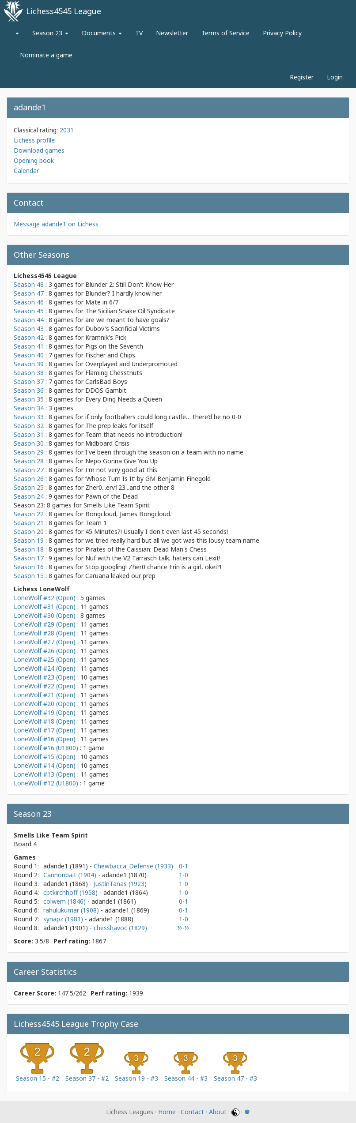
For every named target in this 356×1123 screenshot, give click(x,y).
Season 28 (29, 461)
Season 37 (29, 381)
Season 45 (29, 311)
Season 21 (29, 522)
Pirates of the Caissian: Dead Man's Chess (146, 549)
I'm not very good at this (121, 470)
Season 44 (29, 319)
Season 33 (29, 417)
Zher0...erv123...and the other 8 (129, 487)
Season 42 (29, 337)
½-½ (183, 928)
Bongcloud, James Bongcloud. (128, 514)
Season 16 (29, 567)
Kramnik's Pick (105, 337)
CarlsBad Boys (106, 381)
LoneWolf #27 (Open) (45, 642)
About (218, 1112)
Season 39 (29, 364)
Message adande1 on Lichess (56, 224)
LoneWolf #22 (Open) (45, 686)
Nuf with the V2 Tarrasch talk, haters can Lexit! (152, 558)
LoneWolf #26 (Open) (45, 650)
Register (302, 77)
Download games (39, 150)
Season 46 (29, 302)
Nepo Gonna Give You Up (121, 461)
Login (335, 77)
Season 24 (29, 496)
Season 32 (29, 425)
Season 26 (29, 478)
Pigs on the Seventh (114, 346)
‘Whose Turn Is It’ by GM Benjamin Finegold (148, 478)
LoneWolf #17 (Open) (45, 730)
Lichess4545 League (63, 11)
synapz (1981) (64, 919)
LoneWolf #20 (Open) (45, 703)
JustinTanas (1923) (120, 883)
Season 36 (29, 390)
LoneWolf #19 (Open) (45, 712)
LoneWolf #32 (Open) (45, 597)
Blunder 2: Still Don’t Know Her (129, 284)
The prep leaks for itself (119, 425)
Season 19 (29, 540)
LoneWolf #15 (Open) (45, 756)
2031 (67, 130)
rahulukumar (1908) (72, 910)
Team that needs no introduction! (133, 434)
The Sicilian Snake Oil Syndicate (130, 311)
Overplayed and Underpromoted (131, 364)
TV (139, 33)
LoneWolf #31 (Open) (45, 606)
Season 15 (29, 575)
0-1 (183, 866)
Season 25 (29, 487)
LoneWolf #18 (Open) (45, 721)
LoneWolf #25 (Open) (45, 659)
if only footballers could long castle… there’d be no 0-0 (163, 417)
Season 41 (29, 346)
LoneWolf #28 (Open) (45, 633)
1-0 (183, 875)
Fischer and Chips (110, 355)
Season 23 (50, 33)
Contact (192, 1112)
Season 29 (29, 452)
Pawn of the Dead (111, 496)
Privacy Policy (282, 33)
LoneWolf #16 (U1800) (46, 748)
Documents (102, 33)
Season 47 (29, 293)
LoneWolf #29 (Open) (45, 624)
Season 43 (29, 328)
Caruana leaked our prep (120, 575)
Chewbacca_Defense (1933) (133, 866)
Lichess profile (34, 140)
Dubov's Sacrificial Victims (122, 328)
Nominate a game (46, 55)
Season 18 (29, 549)
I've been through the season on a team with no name (164, 452)
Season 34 (29, 408)
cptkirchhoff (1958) (71, 892)
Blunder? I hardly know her (123, 293)
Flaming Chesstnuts (113, 372)
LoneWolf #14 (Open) (45, 765)
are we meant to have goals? (127, 319)
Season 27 (29, 470)
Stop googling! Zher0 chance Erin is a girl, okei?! (153, 567)
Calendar (26, 170)
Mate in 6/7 (101, 302)
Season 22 (29, 514)
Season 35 (29, 399)
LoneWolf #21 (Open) (45, 695)
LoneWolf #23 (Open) (45, 677)
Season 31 (29, 434)
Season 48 (29, 284)
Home (167, 1112)
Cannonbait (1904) (70, 875)
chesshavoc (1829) (120, 928)
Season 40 (29, 355)
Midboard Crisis (107, 443)
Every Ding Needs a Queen (123, 399)
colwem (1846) (65, 901)
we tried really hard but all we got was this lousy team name (172, 540)
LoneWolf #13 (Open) (45, 774)
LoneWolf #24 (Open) (45, 668)
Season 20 (29, 531)
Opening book (34, 160)
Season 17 (29, 558)
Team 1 (96, 522)
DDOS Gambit (105, 390)
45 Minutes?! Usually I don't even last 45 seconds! (156, 531)
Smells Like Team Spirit (116, 505)
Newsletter (172, 33)
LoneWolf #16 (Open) (45, 739)
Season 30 (29, 443)
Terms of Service (225, 33)
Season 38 (29, 372)
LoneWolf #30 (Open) (45, 615)
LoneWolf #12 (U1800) (46, 783)
